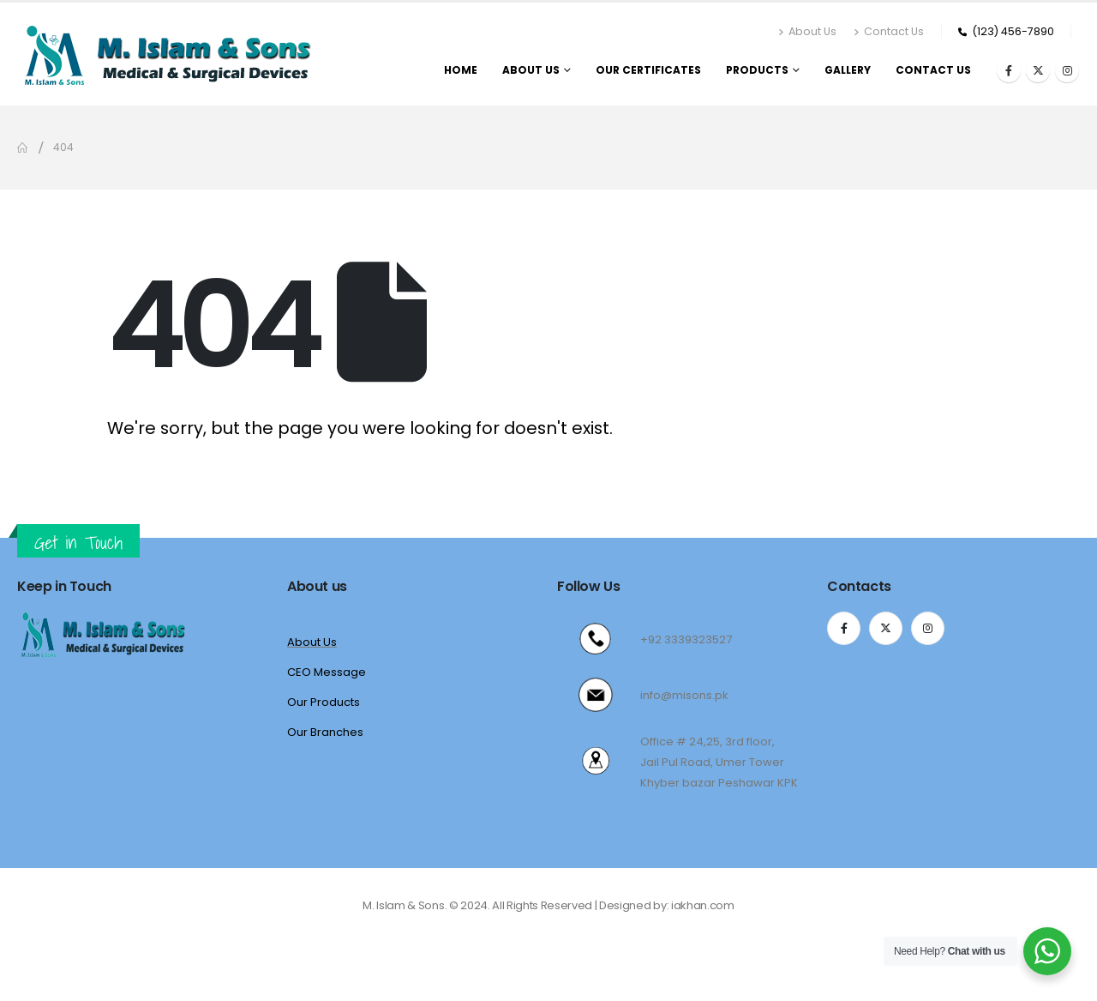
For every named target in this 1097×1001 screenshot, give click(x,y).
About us (531, 70)
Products (757, 70)
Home (460, 70)
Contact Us (889, 31)
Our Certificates (648, 70)
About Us (807, 31)
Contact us (933, 70)
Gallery (847, 70)
